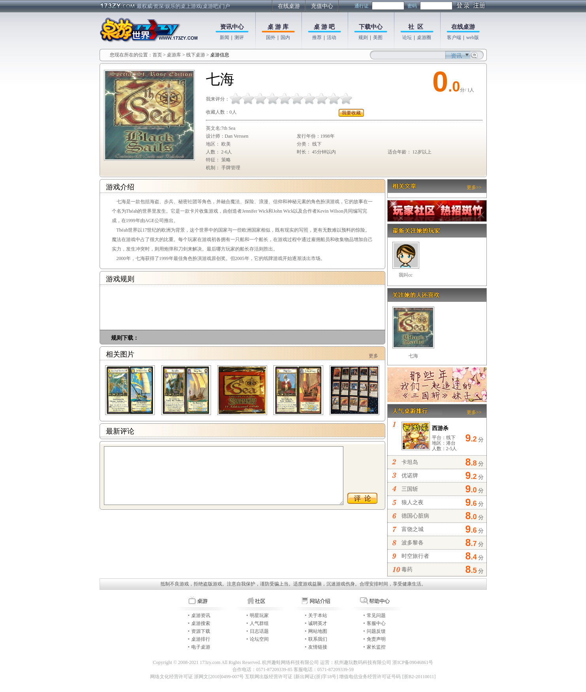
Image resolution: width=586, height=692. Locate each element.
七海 (413, 356)
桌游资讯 (200, 615)
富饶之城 (412, 529)
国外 (270, 37)
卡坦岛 (409, 462)
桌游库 (174, 55)
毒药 (407, 569)
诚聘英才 (317, 623)
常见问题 (376, 615)
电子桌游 (200, 647)
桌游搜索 (200, 623)
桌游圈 (424, 37)
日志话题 (259, 631)
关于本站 (317, 615)
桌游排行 (200, 639)
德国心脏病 (415, 516)
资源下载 (200, 631)
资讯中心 (232, 27)
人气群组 (259, 623)
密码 (412, 6)
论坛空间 (259, 639)
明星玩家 (259, 615)
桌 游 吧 (324, 27)
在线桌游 (289, 6)
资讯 (456, 56)
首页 (157, 55)
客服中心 (376, 623)
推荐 (317, 37)
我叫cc (406, 275)
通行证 (361, 6)
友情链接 (317, 647)
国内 (285, 37)
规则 (363, 37)
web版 (472, 37)
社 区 (415, 27)
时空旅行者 (415, 556)
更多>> (474, 187)
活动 (331, 37)
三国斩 (409, 489)
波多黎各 (412, 543)
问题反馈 (376, 631)
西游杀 (440, 428)
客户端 (454, 37)
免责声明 (376, 639)
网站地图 (317, 631)
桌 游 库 (278, 27)
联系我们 (317, 639)
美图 (378, 37)
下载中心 (371, 27)
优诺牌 (409, 476)
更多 (373, 356)
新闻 (224, 37)
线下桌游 (195, 55)
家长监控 (376, 647)
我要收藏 (351, 113)
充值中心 (322, 6)
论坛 (407, 37)
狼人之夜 (412, 502)
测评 (239, 37)
